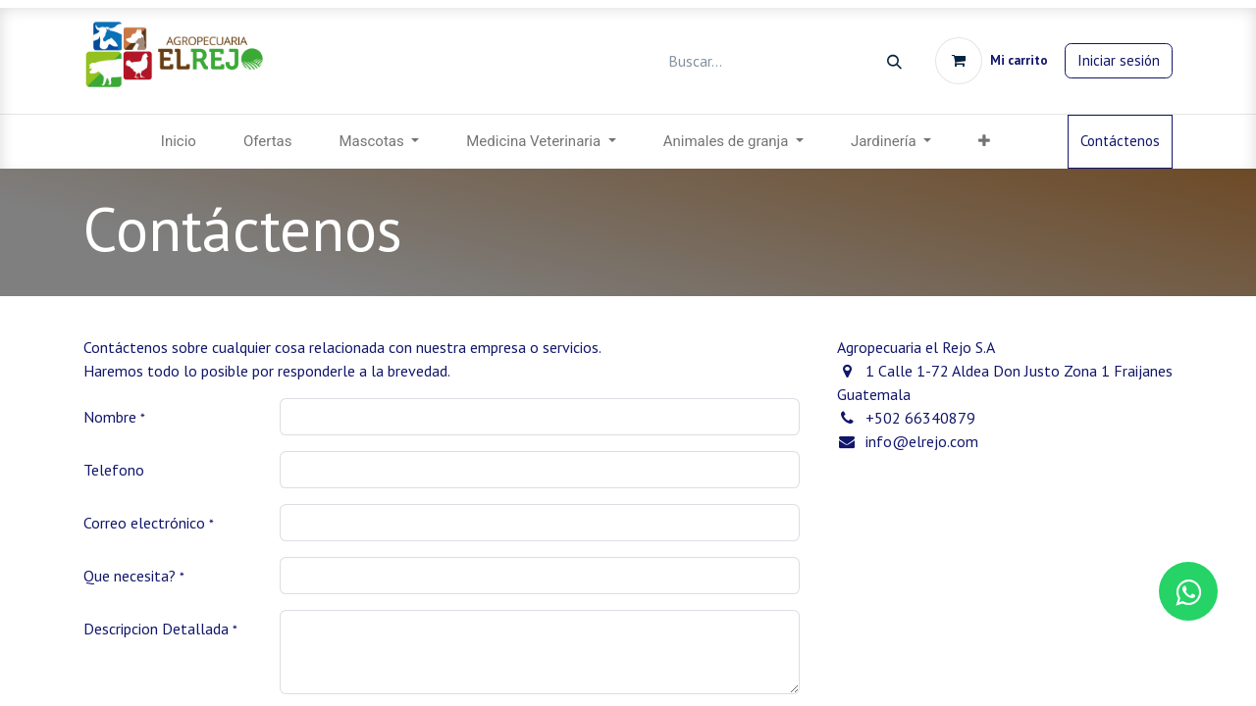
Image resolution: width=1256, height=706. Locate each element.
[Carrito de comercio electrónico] (991, 60)
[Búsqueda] (894, 61)
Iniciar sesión (1118, 60)
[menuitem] (178, 142)
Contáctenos (1120, 140)
